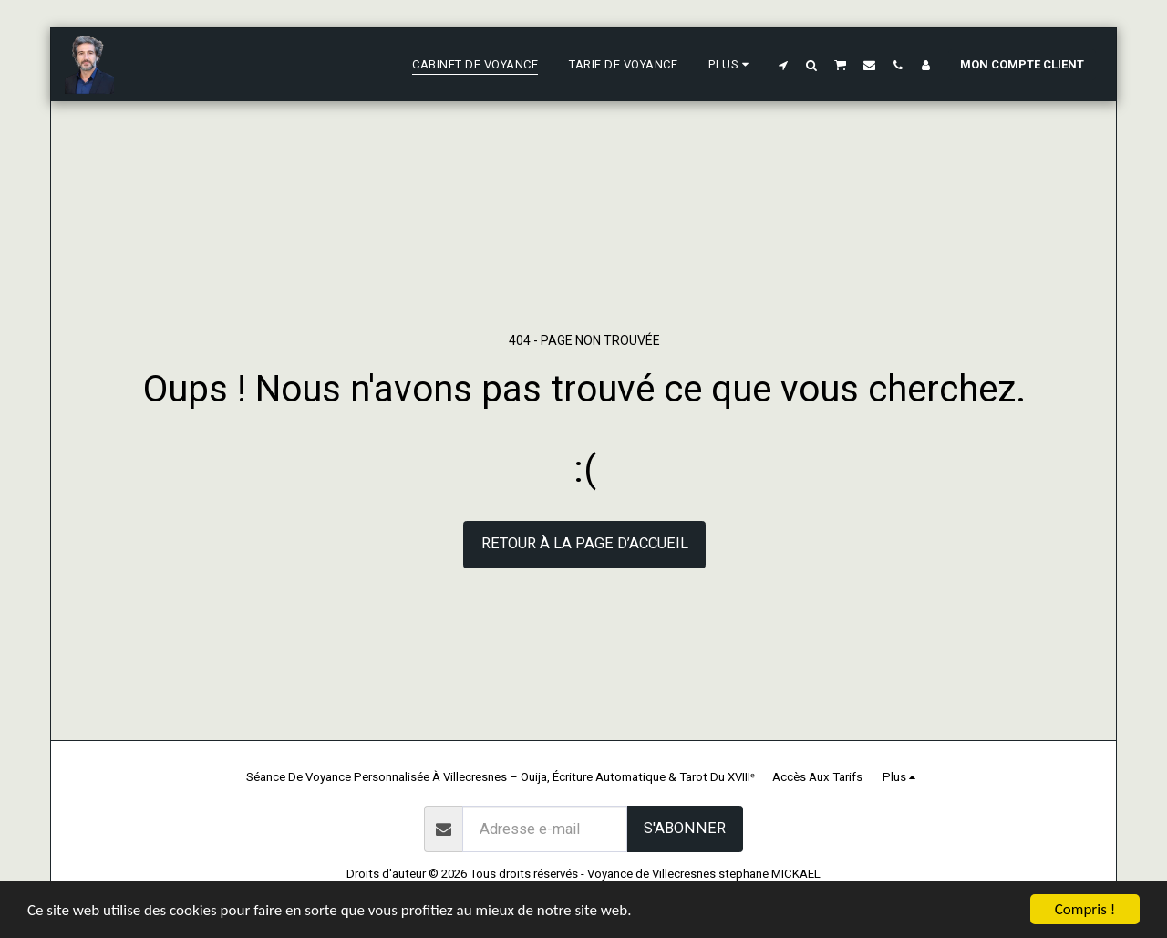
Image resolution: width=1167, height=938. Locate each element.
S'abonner (685, 828)
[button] (783, 64)
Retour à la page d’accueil (584, 543)
